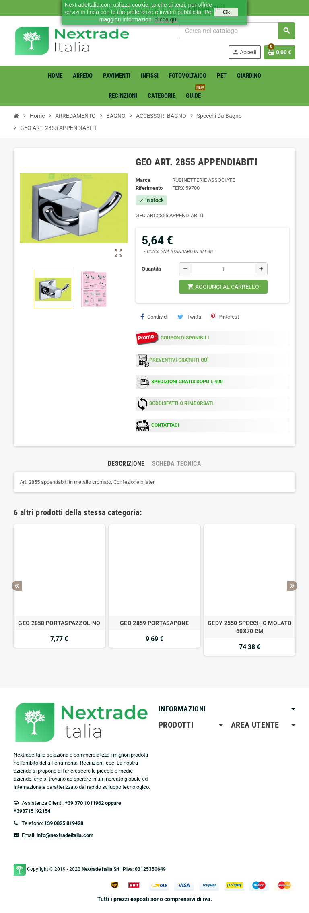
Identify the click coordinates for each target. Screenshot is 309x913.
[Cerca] (237, 30)
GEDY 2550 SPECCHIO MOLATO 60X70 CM (250, 627)
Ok (226, 12)
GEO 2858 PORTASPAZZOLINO (59, 623)
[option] (59, 594)
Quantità (151, 269)
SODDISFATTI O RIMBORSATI (181, 403)
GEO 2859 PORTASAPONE (154, 623)
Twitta (189, 316)
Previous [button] (17, 586)
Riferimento (149, 188)
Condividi (154, 316)
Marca (143, 180)
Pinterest (225, 316)
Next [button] (292, 586)
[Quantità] (223, 269)
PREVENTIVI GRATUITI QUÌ (179, 360)
